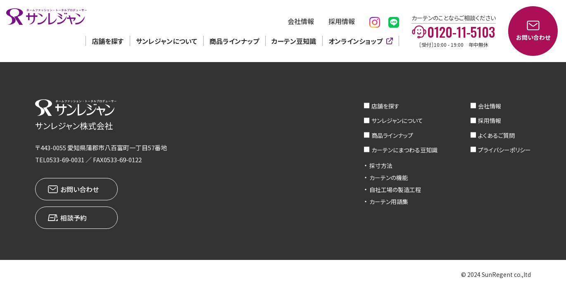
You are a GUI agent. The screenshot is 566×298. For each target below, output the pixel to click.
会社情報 (301, 21)
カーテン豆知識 (293, 41)
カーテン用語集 (388, 201)
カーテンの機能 (388, 177)
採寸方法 (380, 165)
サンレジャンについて (166, 41)
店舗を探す (108, 41)
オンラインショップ (355, 41)
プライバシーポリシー (504, 150)
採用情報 (341, 21)
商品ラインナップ (234, 41)
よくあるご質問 (496, 135)
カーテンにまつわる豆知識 (404, 150)
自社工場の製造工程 (395, 189)
